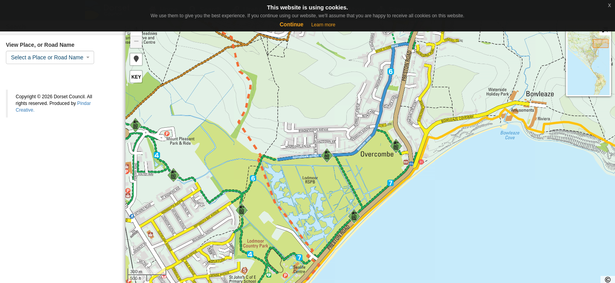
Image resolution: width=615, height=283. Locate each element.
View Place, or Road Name (40, 45)
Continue (292, 24)
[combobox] (50, 57)
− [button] (136, 42)
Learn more (323, 25)
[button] (136, 59)
